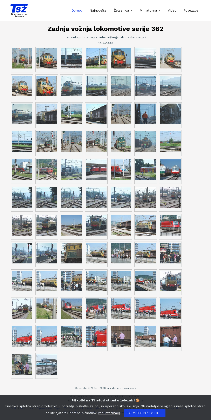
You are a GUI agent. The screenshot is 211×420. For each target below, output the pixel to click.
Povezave (191, 10)
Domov (77, 10)
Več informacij (109, 413)
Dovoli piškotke (144, 413)
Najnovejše (98, 10)
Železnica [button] (122, 10)
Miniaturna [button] (149, 10)
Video (172, 10)
